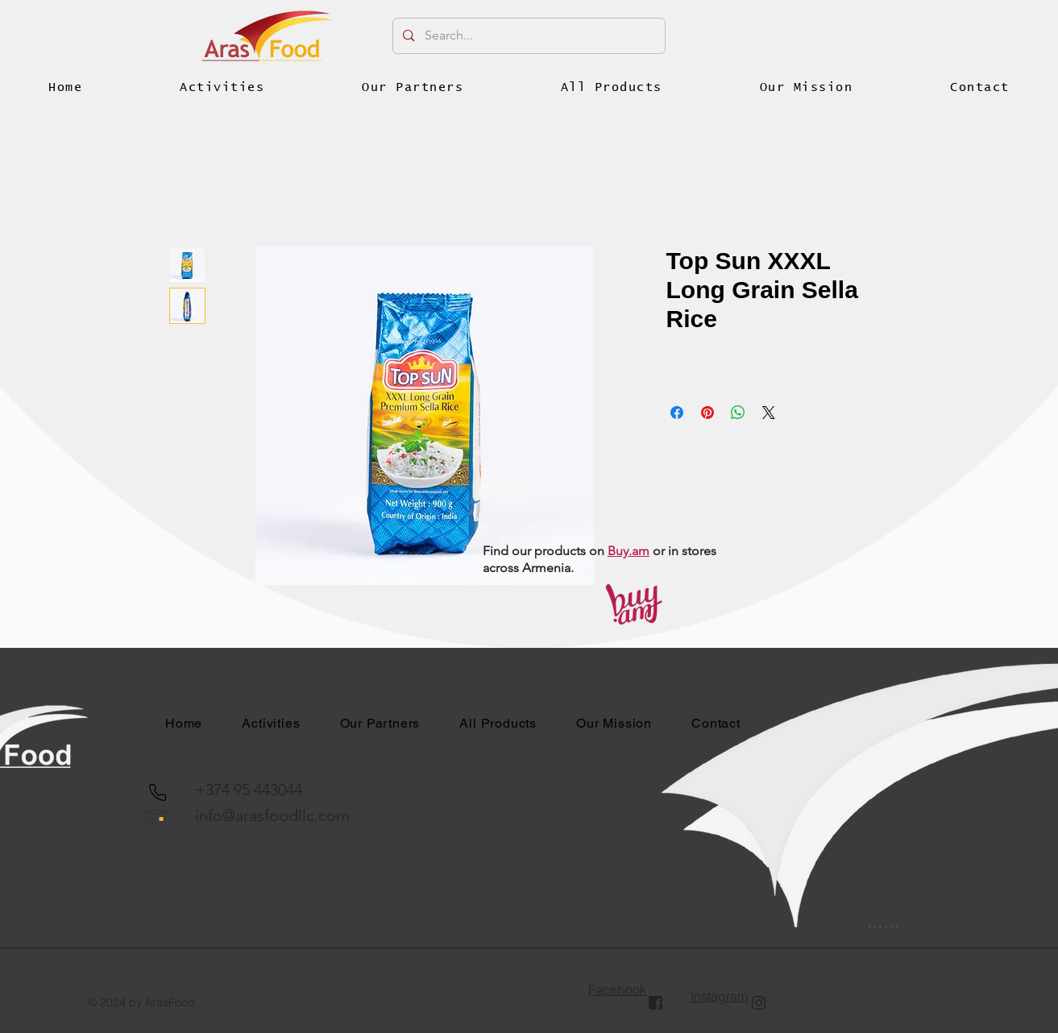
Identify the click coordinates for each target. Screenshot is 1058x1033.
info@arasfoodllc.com (272, 815)
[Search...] (528, 36)
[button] (222, 88)
